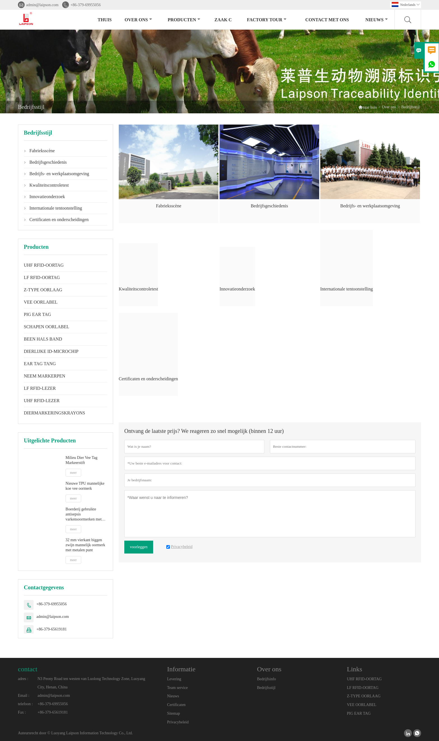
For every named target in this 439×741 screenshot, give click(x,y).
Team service (177, 688)
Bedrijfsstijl (266, 688)
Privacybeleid (178, 722)
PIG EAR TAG (37, 314)
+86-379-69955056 (85, 5)
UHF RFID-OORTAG (44, 265)
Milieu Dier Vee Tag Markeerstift (81, 460)
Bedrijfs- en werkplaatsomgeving (59, 173)
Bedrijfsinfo (266, 679)
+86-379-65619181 (51, 629)
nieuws (376, 19)
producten (184, 19)
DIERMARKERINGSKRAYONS (54, 413)
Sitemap (173, 713)
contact (27, 669)
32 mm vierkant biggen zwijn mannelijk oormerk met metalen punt (85, 545)
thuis (105, 19)
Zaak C (223, 19)
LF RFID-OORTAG (42, 277)
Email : (23, 695)
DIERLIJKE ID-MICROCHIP (51, 351)
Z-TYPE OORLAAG (43, 289)
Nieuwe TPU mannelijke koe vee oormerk (85, 486)
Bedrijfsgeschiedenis (48, 162)
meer (73, 473)
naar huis (367, 107)
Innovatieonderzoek (47, 196)
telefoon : (25, 704)
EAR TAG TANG (40, 363)
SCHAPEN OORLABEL (46, 326)
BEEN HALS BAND (43, 339)
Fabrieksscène (42, 150)
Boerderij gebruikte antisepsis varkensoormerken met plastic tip (84, 514)
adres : (23, 679)
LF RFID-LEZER (40, 388)
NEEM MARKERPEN (44, 376)
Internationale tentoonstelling (55, 208)
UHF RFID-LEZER (42, 400)
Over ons (138, 19)
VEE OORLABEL (40, 302)
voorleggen (139, 547)
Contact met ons (327, 19)
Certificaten (176, 705)
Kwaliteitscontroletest (49, 185)
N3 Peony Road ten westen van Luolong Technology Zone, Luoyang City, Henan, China (91, 683)
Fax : (22, 712)
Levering (174, 679)
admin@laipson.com (42, 5)
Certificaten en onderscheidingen (58, 219)
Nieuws (173, 696)
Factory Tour (266, 19)
